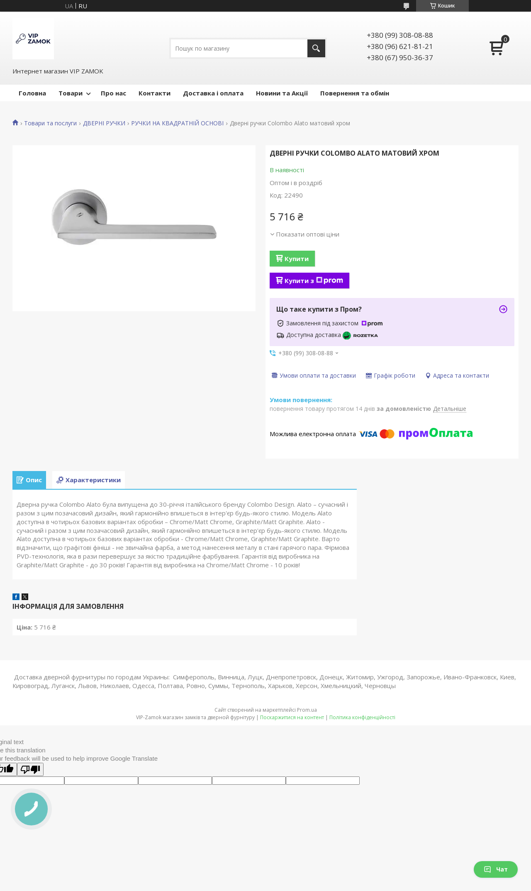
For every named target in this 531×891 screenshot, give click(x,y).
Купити (297, 258)
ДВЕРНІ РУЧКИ (104, 123)
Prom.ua (307, 709)
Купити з (314, 280)
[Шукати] (316, 48)
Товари (70, 93)
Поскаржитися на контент (292, 717)
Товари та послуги (50, 123)
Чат (496, 869)
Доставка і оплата (213, 93)
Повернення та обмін (354, 93)
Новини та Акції (282, 93)
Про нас (113, 93)
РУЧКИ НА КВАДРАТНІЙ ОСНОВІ (177, 123)
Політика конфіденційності (362, 717)
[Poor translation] (30, 769)
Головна (32, 93)
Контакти (155, 93)
